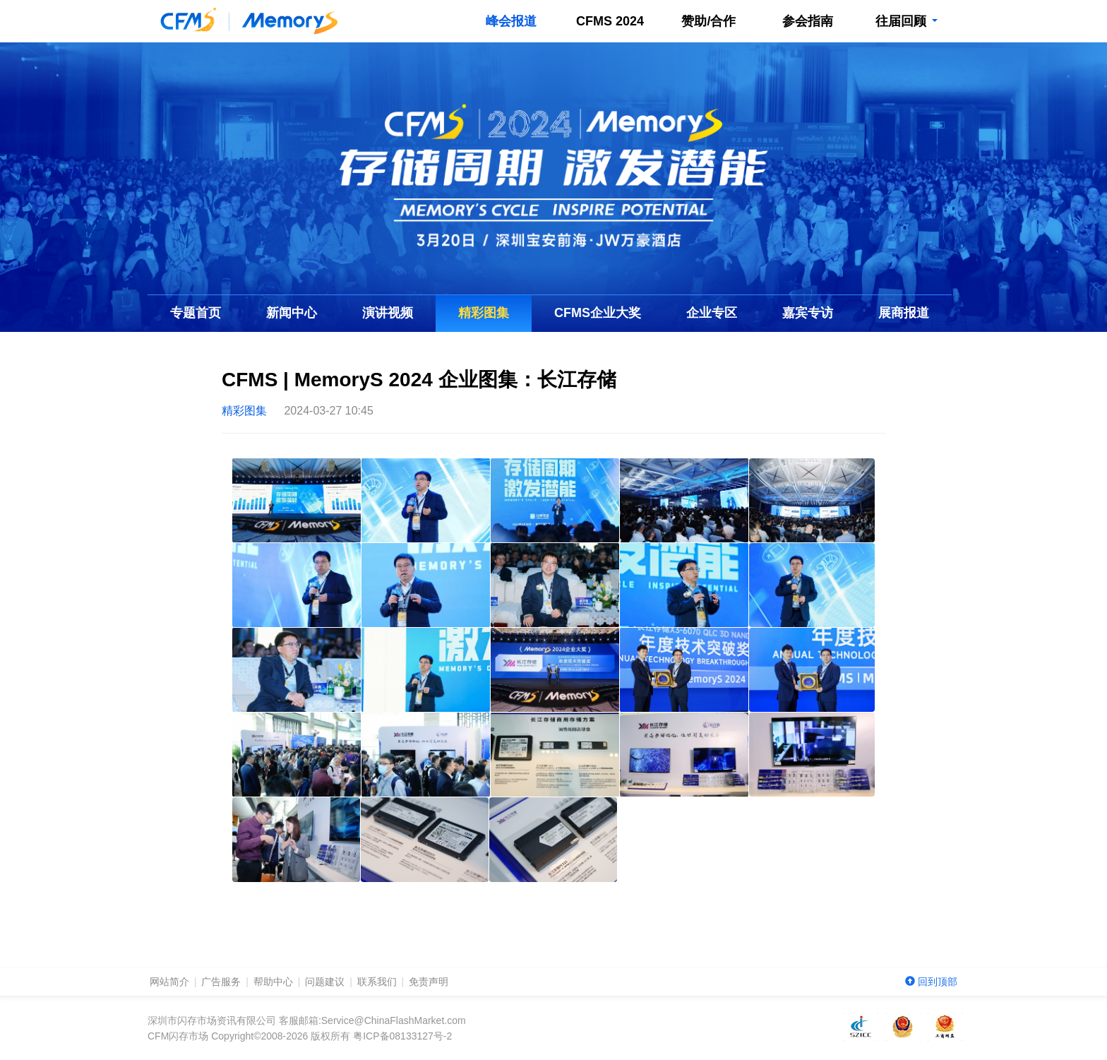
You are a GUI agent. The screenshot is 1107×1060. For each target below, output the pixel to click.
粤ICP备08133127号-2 (402, 1036)
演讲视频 (387, 313)
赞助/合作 (708, 21)
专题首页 (195, 313)
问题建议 (325, 981)
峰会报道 (511, 21)
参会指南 (807, 21)
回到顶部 (931, 981)
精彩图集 (483, 313)
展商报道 (903, 313)
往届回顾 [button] (906, 21)
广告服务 (221, 981)
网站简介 (169, 981)
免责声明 (428, 981)
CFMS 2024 (610, 21)
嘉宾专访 (807, 313)
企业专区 (711, 313)
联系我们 (377, 981)
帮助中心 (273, 981)
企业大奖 (597, 313)
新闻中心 (291, 313)
